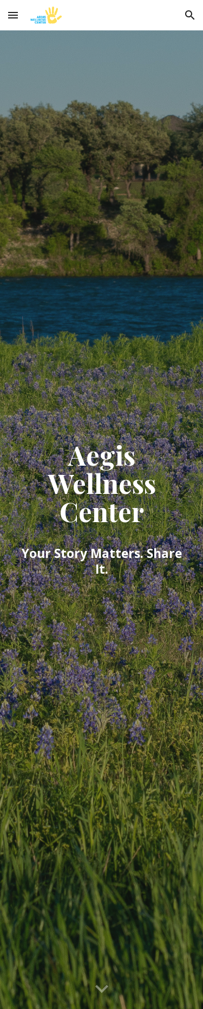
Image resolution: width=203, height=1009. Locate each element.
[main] (101, 520)
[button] (13, 15)
